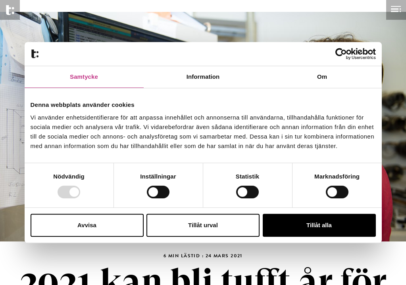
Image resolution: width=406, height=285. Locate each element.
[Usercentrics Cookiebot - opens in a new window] (341, 54)
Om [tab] (322, 76)
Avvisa (86, 225)
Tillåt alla (319, 225)
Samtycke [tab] (84, 76)
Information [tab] (203, 76)
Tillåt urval (203, 225)
